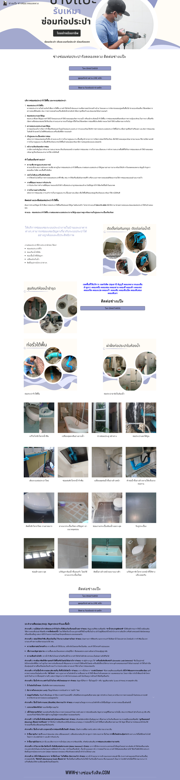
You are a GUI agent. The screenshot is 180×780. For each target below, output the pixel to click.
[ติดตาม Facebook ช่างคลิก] (90, 87)
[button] (153, 697)
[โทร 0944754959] (90, 68)
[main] (90, 56)
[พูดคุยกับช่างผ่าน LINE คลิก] (90, 78)
